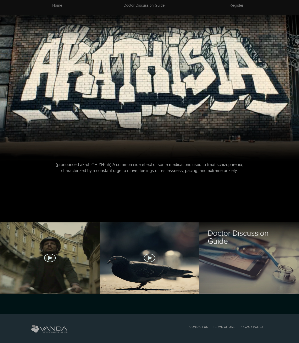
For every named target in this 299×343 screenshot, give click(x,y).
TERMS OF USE (224, 326)
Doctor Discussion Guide (144, 5)
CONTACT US (198, 326)
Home (57, 5)
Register (236, 5)
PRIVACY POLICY (252, 326)
